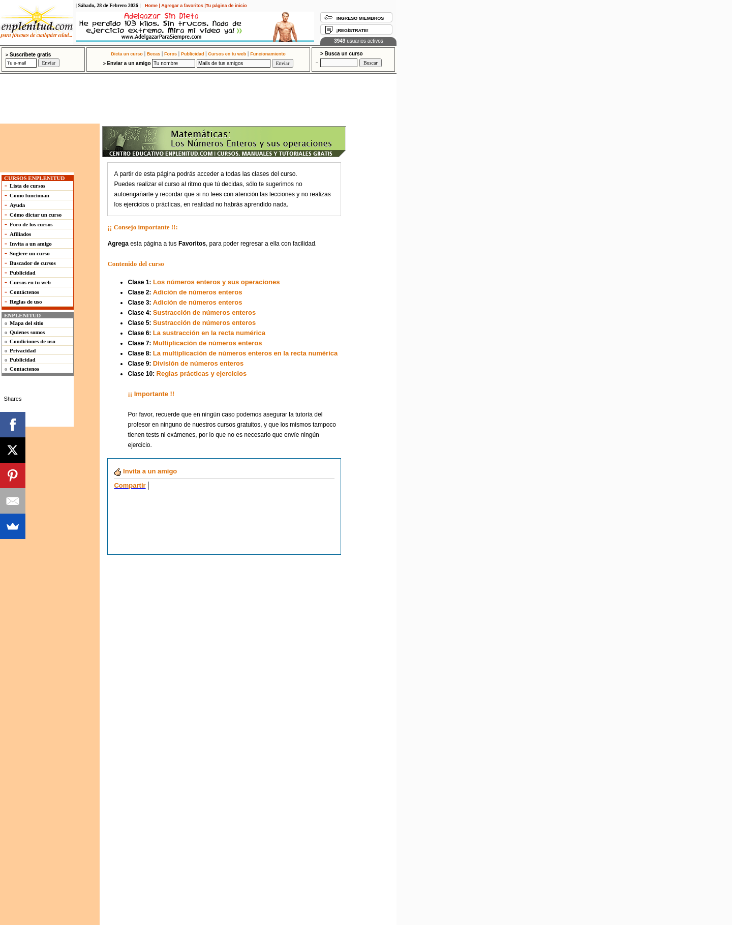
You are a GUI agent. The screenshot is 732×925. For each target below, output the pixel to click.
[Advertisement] (187, 83)
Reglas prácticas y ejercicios (202, 373)
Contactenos (24, 369)
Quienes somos (27, 332)
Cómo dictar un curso (36, 215)
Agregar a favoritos (182, 5)
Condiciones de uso (32, 341)
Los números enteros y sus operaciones (215, 282)
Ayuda (17, 205)
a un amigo (145, 471)
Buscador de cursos (33, 263)
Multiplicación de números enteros (207, 343)
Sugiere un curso (30, 253)
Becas (154, 53)
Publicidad (192, 53)
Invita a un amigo (31, 244)
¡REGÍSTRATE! (353, 30)
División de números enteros (198, 363)
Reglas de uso (26, 302)
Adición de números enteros (197, 292)
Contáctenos (24, 292)
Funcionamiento (268, 53)
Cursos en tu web (227, 53)
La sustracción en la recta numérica (209, 333)
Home (151, 5)
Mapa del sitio (27, 323)
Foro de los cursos (31, 224)
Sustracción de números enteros (204, 312)
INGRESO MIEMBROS (360, 18)
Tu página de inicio (226, 5)
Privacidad (23, 350)
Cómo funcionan (29, 195)
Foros (170, 53)
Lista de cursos (27, 186)
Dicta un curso (127, 53)
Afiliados (20, 234)
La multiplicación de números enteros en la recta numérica (245, 353)
